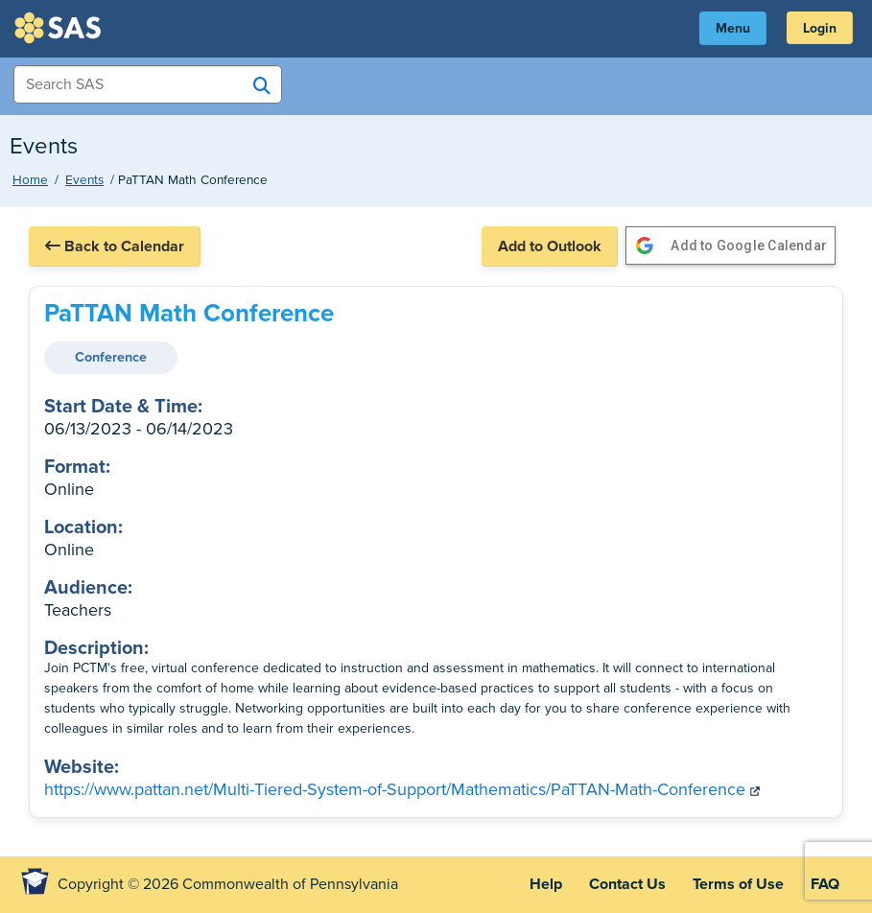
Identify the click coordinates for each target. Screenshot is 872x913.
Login (820, 28)
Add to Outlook (549, 246)
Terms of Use (738, 884)
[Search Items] (147, 84)
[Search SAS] (262, 85)
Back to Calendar (114, 246)
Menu (733, 28)
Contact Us (627, 884)
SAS (60, 28)
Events (84, 180)
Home (30, 180)
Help (546, 884)
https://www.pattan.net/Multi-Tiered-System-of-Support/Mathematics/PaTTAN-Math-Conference (402, 789)
